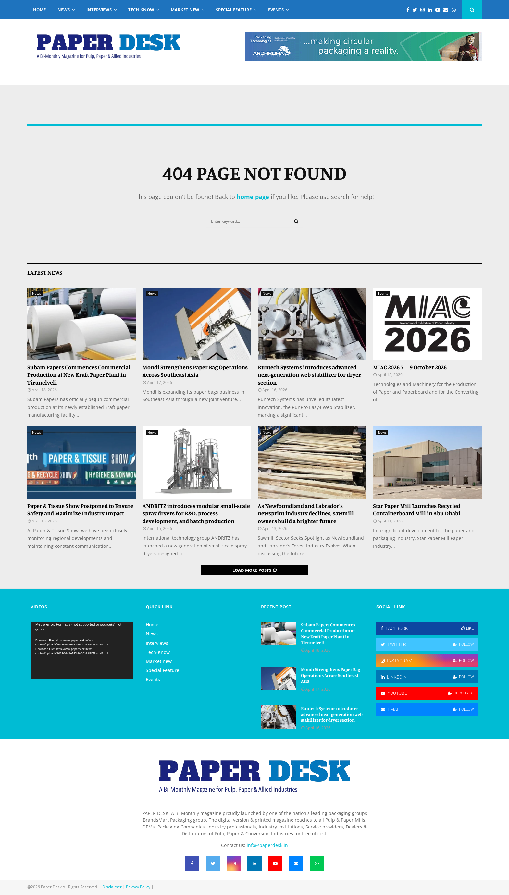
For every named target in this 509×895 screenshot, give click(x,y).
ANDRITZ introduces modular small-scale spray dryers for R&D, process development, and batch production (196, 513)
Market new (185, 10)
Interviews (99, 10)
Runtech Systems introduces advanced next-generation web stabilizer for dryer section (309, 374)
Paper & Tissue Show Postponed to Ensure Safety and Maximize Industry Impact (80, 509)
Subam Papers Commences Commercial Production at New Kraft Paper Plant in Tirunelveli (78, 374)
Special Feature (234, 10)
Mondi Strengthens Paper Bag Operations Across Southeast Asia (195, 370)
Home (39, 10)
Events (276, 10)
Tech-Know (141, 10)
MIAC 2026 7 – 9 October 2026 (410, 367)
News (63, 10)
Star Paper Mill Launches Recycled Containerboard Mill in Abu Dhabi (416, 509)
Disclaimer (112, 886)
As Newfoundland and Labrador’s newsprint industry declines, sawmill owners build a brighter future (306, 513)
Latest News (44, 272)
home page (253, 197)
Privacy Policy (138, 886)
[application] (82, 650)
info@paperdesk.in (267, 845)
